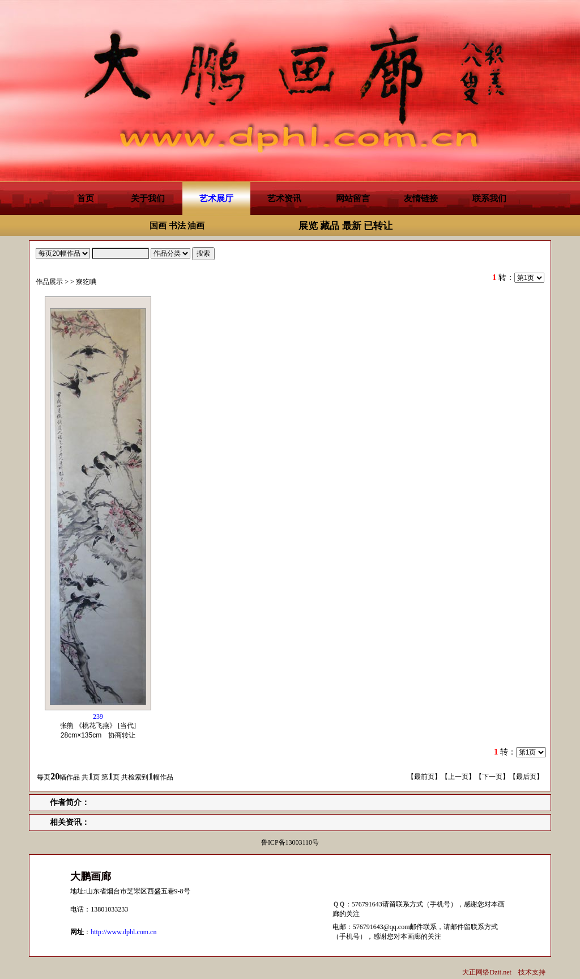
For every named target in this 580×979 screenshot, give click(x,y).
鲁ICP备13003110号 (290, 842)
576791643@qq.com (381, 927)
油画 (195, 225)
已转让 (378, 226)
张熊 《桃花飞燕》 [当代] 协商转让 (101, 726)
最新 (351, 226)
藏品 (329, 226)
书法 (177, 225)
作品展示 (49, 282)
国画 (158, 225)
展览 (308, 226)
